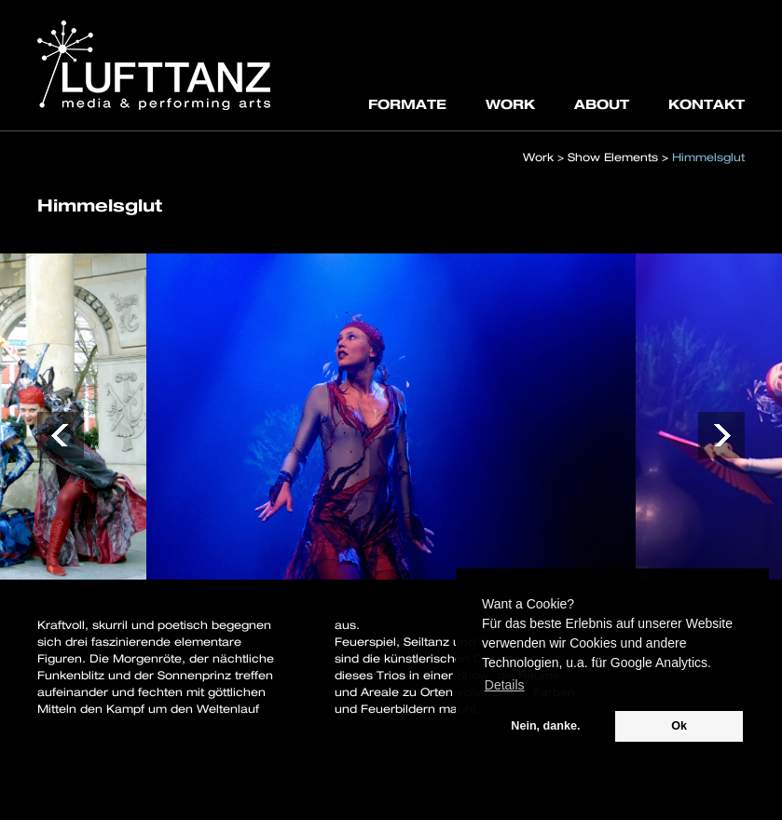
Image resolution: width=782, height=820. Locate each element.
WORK (510, 104)
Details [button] (505, 684)
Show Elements (613, 157)
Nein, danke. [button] (545, 725)
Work (538, 157)
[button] (60, 435)
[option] (391, 416)
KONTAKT (706, 104)
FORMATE (407, 104)
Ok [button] (679, 725)
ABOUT (601, 104)
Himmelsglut (708, 157)
